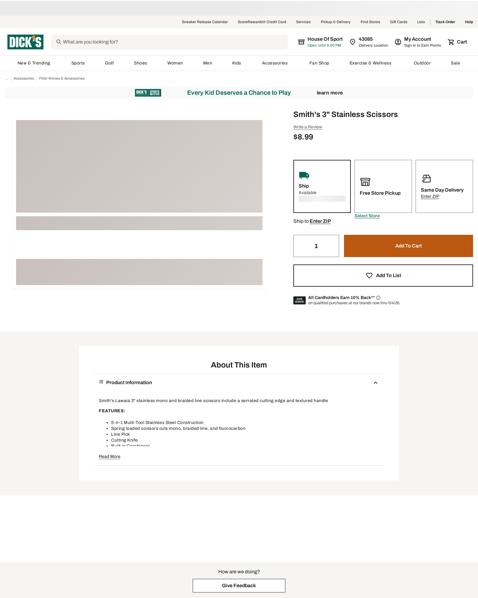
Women (175, 63)
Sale (455, 63)
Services (303, 22)
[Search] (180, 42)
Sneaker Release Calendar (205, 22)
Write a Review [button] (307, 127)
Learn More (330, 92)
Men (207, 63)
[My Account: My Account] (418, 42)
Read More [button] (109, 456)
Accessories (276, 63)
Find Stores (370, 22)
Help (469, 22)
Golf (109, 63)
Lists (421, 22)
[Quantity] (316, 246)
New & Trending (34, 63)
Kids (237, 63)
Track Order (445, 22)
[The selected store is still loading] (326, 42)
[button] (367, 216)
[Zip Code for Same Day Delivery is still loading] (369, 42)
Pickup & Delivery (336, 22)
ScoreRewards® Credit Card (262, 22)
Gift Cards (398, 22)
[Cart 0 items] (458, 42)
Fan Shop (319, 63)
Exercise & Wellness (372, 63)
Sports (78, 63)
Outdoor (422, 63)
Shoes (141, 63)
